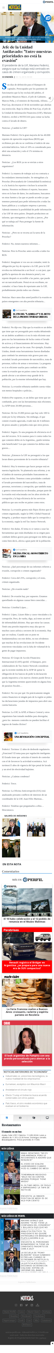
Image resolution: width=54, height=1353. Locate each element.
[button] (50, 98)
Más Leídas (7, 1148)
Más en (27, 879)
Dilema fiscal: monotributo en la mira (30, 555)
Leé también (21, 310)
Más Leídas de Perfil (13, 1216)
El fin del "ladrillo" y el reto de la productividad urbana (31, 315)
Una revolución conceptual (32, 736)
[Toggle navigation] (4, 7)
